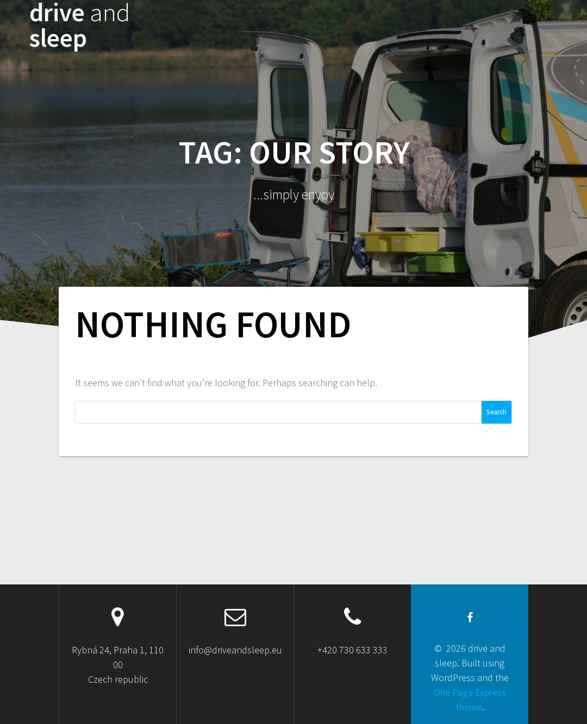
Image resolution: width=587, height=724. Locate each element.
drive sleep (79, 25)
